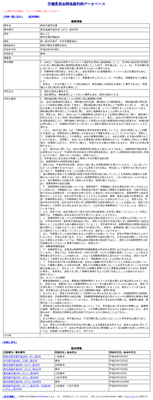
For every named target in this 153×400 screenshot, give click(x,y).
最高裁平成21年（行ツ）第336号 (21, 373)
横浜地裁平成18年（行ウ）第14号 (21, 365)
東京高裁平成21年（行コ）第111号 (22, 369)
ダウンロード (132, 396)
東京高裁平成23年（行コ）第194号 (22, 381)
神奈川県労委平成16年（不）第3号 (22, 356)
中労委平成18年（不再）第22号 (20, 360)
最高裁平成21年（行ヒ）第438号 (21, 377)
